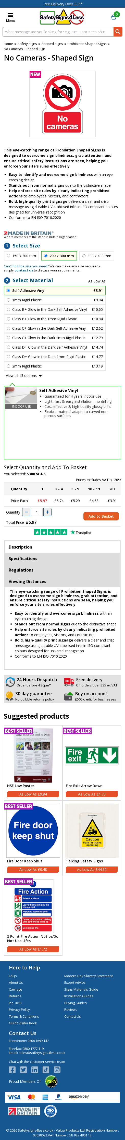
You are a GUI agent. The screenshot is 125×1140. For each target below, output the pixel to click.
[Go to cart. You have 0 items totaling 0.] (114, 17)
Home (8, 43)
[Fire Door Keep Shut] (33, 838)
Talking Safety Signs (84, 861)
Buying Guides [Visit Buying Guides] (75, 1003)
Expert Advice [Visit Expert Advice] (74, 982)
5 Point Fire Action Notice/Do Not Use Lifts (32, 938)
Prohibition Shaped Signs (87, 43)
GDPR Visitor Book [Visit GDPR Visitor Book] (23, 1023)
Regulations (21, 570)
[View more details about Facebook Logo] (14, 1069)
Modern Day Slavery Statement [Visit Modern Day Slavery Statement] (88, 975)
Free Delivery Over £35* (63, 4)
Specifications (23, 558)
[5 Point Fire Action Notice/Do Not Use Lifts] (33, 916)
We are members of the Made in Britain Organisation (40, 237)
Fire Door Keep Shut (24, 861)
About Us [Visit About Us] (16, 982)
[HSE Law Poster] (33, 763)
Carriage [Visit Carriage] (15, 989)
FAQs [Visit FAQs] (13, 975)
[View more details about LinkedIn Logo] (37, 1069)
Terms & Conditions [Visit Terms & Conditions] (24, 1016)
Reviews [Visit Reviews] (70, 1009)
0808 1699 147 (38, 1040)
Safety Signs (27, 43)
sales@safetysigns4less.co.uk (42, 1052)
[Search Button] (118, 32)
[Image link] (62, 233)
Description (20, 547)
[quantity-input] (37, 512)
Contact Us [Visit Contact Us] (72, 1016)
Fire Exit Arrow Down (84, 786)
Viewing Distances (27, 581)
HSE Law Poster (20, 786)
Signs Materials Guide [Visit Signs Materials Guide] (81, 989)
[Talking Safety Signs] (91, 838)
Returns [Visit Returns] (15, 996)
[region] (33, 755)
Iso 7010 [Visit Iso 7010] (15, 1003)
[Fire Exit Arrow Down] (91, 763)
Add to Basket (101, 516)
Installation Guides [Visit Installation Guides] (78, 996)
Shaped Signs (52, 43)
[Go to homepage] (62, 17)
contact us (24, 270)
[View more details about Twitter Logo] (25, 1069)
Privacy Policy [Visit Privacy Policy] (19, 1009)
